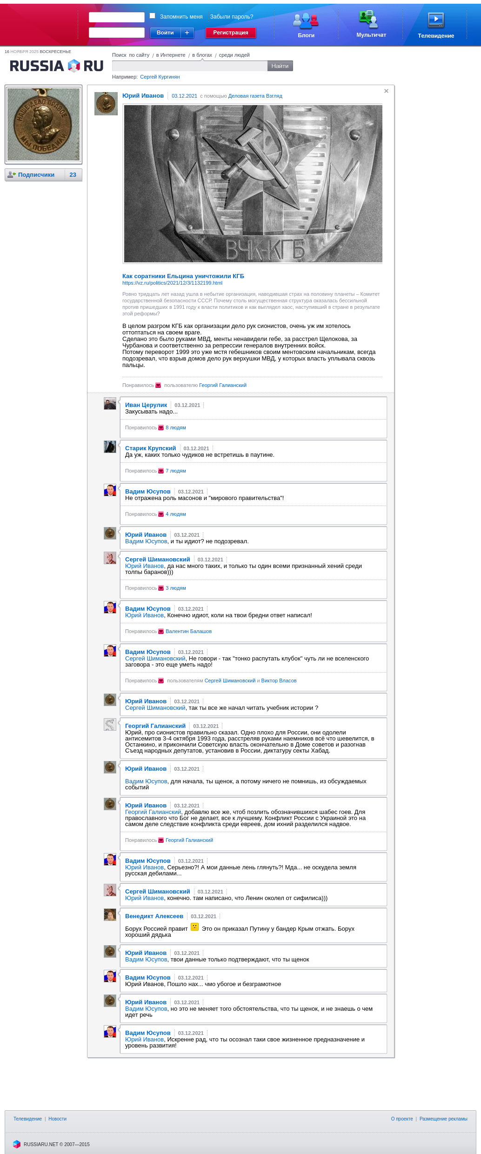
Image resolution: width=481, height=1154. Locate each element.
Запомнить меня (181, 16)
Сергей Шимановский (155, 658)
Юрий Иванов (144, 565)
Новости (57, 1118)
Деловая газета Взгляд (255, 96)
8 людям (176, 427)
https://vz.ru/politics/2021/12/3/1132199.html (172, 283)
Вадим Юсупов (146, 541)
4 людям (176, 514)
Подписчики (36, 174)
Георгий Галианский (223, 385)
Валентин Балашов (189, 631)
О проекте (402, 1118)
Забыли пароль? (232, 16)
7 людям (176, 471)
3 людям (176, 588)
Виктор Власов (279, 680)
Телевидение (27, 1118)
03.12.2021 (184, 96)
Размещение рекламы (444, 1118)
